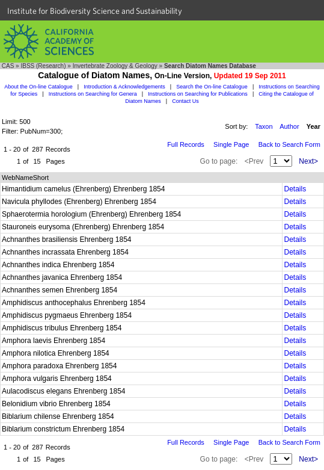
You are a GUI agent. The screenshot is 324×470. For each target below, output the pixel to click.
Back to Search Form (289, 144)
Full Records (185, 144)
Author (289, 126)
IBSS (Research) (43, 66)
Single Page (231, 144)
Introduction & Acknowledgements (124, 87)
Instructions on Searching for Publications (198, 94)
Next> (308, 161)
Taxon (263, 126)
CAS (8, 66)
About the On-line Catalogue (38, 87)
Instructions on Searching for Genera (93, 94)
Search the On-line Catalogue (212, 87)
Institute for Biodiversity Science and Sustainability (94, 11)
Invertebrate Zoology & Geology (115, 66)
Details (295, 189)
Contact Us (185, 101)
